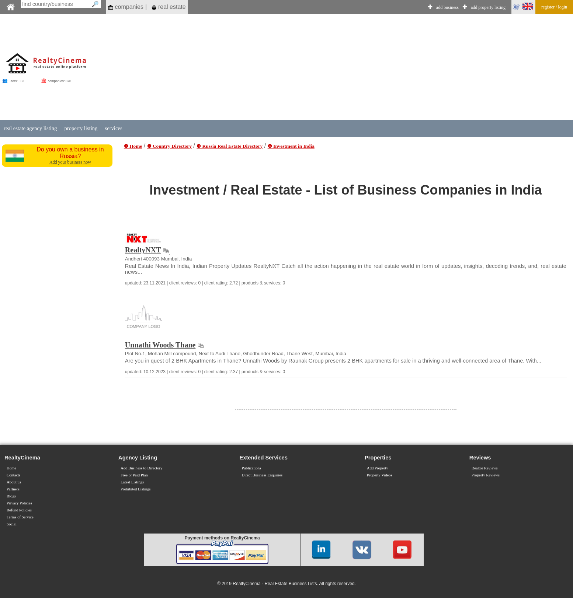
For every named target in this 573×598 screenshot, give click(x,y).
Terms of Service (20, 517)
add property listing (488, 7)
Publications (251, 468)
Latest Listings (132, 482)
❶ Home (133, 146)
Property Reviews (486, 475)
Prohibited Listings (135, 489)
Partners (13, 489)
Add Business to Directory (141, 468)
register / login (554, 7)
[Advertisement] (324, 67)
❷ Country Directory (169, 146)
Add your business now (70, 162)
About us (14, 482)
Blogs (11, 496)
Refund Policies (19, 510)
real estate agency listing (30, 128)
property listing (80, 128)
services (113, 128)
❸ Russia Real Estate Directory (230, 146)
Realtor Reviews (485, 468)
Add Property (377, 468)
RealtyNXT (143, 250)
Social (12, 524)
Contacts (13, 475)
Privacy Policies (19, 503)
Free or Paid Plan (134, 475)
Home (11, 468)
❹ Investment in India (291, 146)
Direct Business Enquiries (262, 475)
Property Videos (379, 475)
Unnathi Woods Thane (160, 345)
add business (447, 7)
